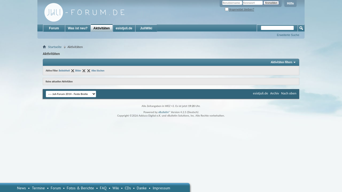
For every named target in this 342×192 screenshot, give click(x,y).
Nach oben (288, 93)
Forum (54, 28)
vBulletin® (164, 112)
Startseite (55, 47)
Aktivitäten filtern (281, 62)
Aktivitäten (102, 28)
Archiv (274, 93)
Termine (38, 188)
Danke (142, 188)
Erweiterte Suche (288, 35)
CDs (128, 188)
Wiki (115, 188)
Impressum (161, 188)
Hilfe (290, 3)
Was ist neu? (78, 28)
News (21, 188)
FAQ (103, 188)
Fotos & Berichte (80, 188)
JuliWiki (146, 28)
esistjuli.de (124, 28)
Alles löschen (97, 70)
